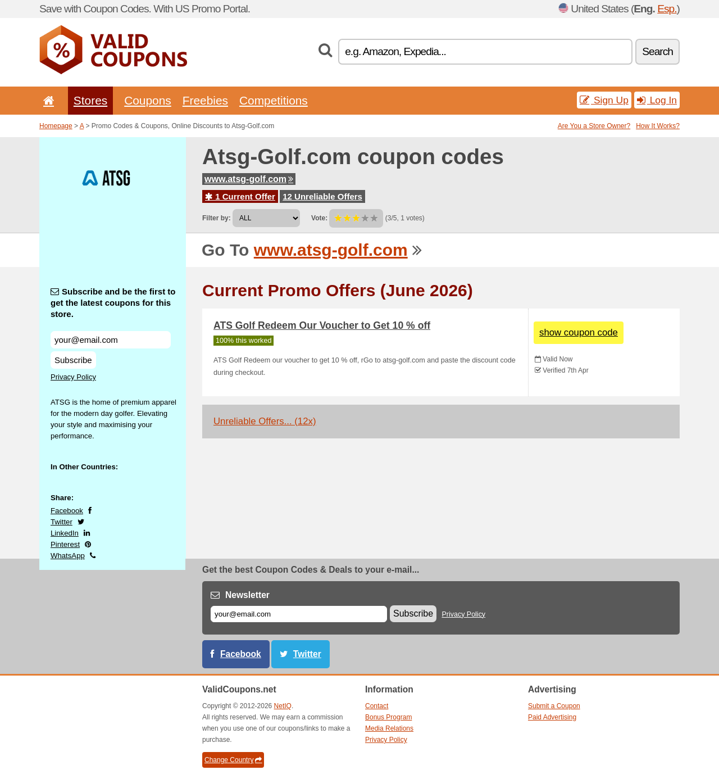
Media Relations (389, 728)
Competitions (273, 100)
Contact (376, 706)
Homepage (55, 126)
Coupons (147, 100)
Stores (90, 100)
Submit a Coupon (554, 706)
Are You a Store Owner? (594, 126)
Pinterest (65, 544)
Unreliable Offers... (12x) (264, 421)
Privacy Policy (73, 377)
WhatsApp (68, 555)
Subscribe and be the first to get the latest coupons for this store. (113, 303)
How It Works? (658, 126)
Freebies (205, 100)
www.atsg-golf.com (248, 179)
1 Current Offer (240, 196)
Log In (657, 100)
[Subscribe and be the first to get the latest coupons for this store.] (111, 339)
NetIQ (283, 706)
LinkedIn (65, 533)
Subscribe (73, 360)
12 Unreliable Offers (322, 196)
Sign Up (604, 100)
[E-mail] (299, 614)
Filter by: (216, 218)
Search (657, 51)
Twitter (61, 522)
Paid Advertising (552, 717)
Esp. (666, 9)
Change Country (233, 760)
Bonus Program (388, 717)
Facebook (67, 510)
